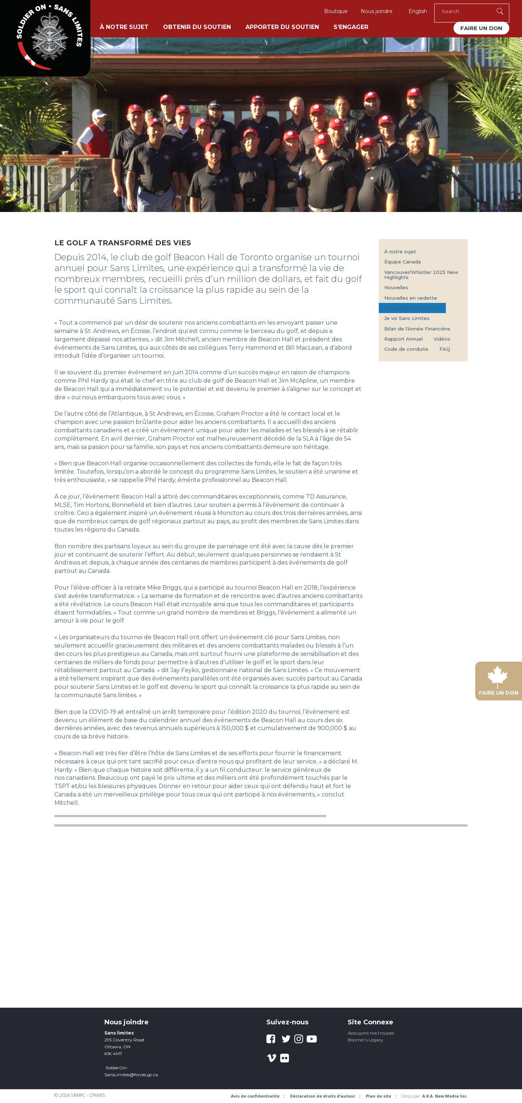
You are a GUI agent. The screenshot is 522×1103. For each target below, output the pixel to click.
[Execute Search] (500, 11)
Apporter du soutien (282, 27)
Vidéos (442, 339)
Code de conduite (406, 349)
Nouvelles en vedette (410, 298)
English (418, 11)
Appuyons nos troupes (371, 1033)
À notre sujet (124, 27)
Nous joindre (377, 11)
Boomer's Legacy (365, 1039)
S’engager (351, 27)
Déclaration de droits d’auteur (322, 1096)
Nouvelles (396, 287)
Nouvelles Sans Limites (412, 308)
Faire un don (481, 28)
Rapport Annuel (403, 339)
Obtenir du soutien (197, 27)
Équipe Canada (402, 262)
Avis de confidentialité (255, 1096)
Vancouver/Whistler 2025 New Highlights (421, 274)
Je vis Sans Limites (407, 318)
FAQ (444, 349)
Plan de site (378, 1096)
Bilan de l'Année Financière (417, 329)
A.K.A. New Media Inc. (445, 1096)
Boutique (336, 11)
